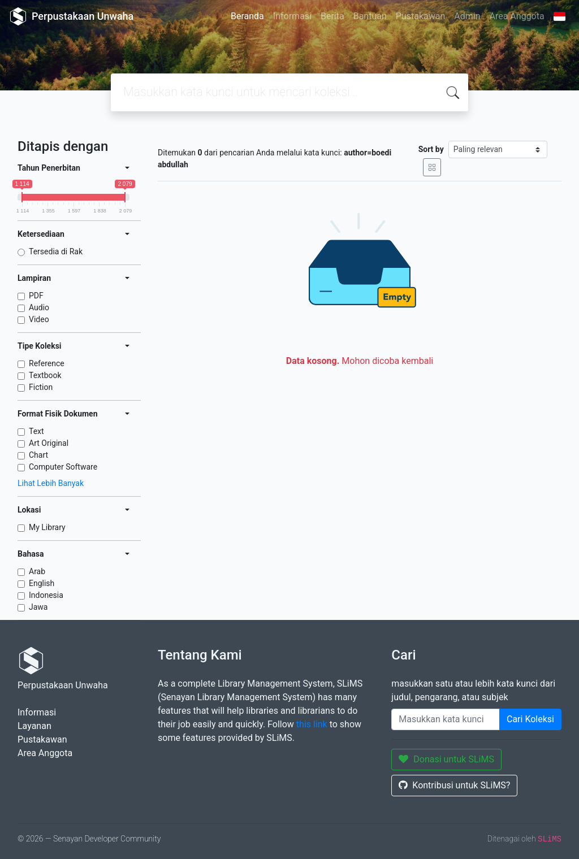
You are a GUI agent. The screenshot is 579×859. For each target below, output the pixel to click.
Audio (39, 307)
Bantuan (370, 16)
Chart (38, 454)
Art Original (48, 443)
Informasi (292, 16)
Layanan (34, 726)
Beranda (247, 16)
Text (36, 431)
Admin (467, 16)
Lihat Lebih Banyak (51, 483)
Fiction (41, 387)
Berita (332, 16)
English (41, 583)
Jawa (38, 606)
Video (39, 319)
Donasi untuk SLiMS (446, 759)
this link (311, 724)
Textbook (45, 375)
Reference (46, 363)
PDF (36, 295)
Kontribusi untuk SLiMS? (454, 785)
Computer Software (63, 466)
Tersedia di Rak (56, 251)
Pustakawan (420, 16)
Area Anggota (517, 16)
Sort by (431, 149)
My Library (47, 527)
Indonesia (46, 595)
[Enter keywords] (445, 719)
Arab (37, 571)
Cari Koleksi (530, 719)
